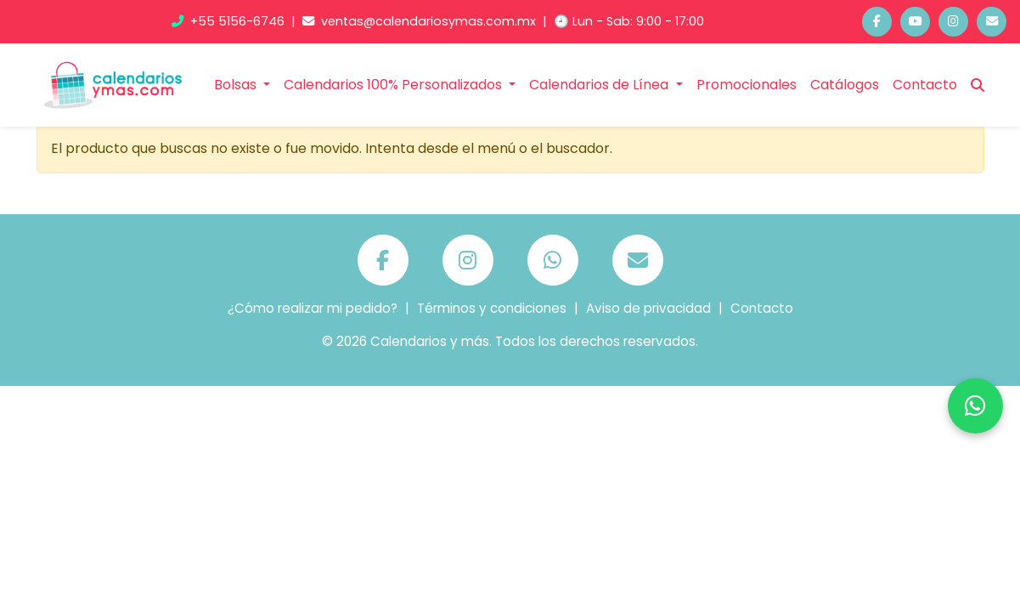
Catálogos (844, 84)
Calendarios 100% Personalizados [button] (394, 84)
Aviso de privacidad (648, 308)
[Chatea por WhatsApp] (975, 406)
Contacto (925, 84)
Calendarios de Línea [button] (600, 84)
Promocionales (746, 84)
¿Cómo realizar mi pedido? (312, 308)
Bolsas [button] (237, 84)
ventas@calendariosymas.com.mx (420, 21)
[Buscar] (977, 85)
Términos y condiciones (491, 308)
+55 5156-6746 (230, 21)
